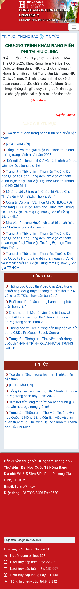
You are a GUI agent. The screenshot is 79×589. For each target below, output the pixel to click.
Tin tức (52, 37)
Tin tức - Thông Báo (20, 37)
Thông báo (41, 276)
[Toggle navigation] (73, 27)
